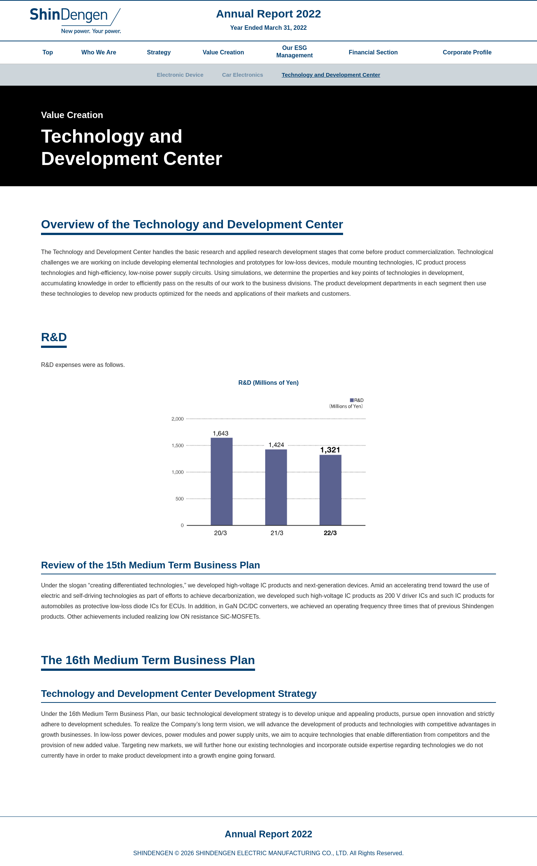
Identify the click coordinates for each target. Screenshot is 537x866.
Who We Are (98, 52)
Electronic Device (180, 75)
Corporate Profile (467, 52)
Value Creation (223, 52)
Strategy (159, 52)
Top (48, 52)
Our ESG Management (294, 51)
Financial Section (377, 52)
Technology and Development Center (331, 75)
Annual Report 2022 (268, 13)
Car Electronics (242, 75)
